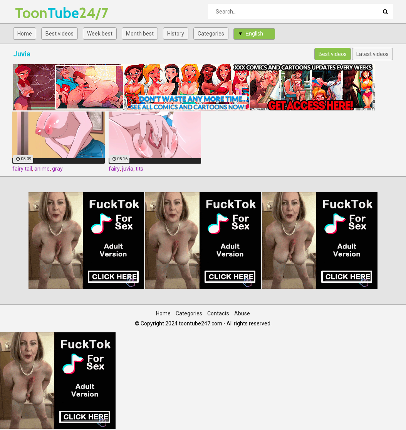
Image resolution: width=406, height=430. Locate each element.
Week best (99, 33)
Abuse (242, 313)
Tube (35, 13)
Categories (211, 33)
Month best (140, 33)
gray (57, 169)
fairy (114, 169)
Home (24, 33)
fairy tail (22, 169)
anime (42, 169)
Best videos (59, 33)
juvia (127, 169)
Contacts (218, 313)
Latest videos (372, 54)
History (175, 33)
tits (139, 169)
